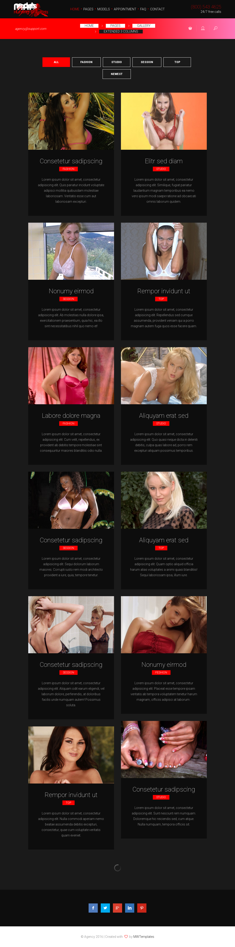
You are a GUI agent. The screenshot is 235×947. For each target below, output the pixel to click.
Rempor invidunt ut (163, 291)
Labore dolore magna (71, 415)
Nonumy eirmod (71, 291)
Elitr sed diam (164, 161)
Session (147, 62)
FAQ (143, 9)
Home (74, 9)
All (56, 62)
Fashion (86, 62)
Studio (116, 62)
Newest (117, 74)
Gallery (144, 26)
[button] (190, 28)
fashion (68, 169)
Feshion (161, 672)
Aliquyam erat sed (163, 415)
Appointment (125, 9)
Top (177, 62)
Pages (88, 9)
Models (103, 9)
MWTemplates (143, 937)
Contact (157, 9)
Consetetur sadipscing (71, 161)
